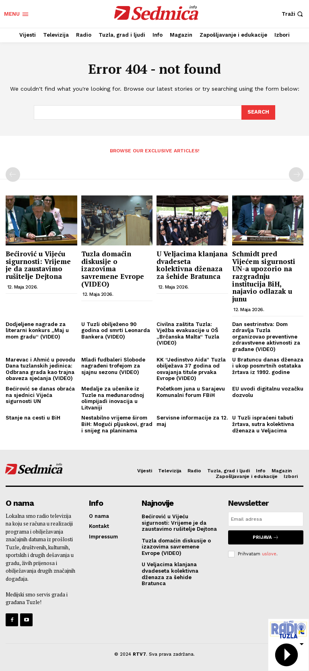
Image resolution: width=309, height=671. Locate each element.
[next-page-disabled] (296, 174)
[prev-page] (13, 174)
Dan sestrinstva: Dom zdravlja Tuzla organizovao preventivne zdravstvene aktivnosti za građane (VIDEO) (266, 336)
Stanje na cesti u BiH (33, 418)
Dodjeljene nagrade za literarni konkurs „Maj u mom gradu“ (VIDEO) (37, 330)
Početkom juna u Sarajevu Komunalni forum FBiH (191, 392)
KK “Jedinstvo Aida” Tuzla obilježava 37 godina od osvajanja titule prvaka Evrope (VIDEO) (191, 369)
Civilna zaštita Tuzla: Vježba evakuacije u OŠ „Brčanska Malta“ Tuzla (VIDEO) (188, 333)
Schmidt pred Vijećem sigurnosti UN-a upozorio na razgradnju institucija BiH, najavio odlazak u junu (263, 276)
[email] (265, 519)
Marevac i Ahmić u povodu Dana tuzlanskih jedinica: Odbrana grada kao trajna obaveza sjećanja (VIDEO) (40, 369)
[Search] (258, 112)
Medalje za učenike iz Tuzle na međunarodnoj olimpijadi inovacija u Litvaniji (112, 398)
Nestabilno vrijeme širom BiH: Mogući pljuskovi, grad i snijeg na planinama (116, 424)
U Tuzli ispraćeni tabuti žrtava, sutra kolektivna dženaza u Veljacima (263, 424)
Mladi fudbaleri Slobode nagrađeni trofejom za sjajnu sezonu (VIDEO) (113, 366)
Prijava (266, 537)
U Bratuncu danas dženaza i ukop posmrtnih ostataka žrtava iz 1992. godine (267, 366)
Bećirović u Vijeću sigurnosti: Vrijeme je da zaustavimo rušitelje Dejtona (38, 265)
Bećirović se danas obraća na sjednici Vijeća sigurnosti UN (40, 395)
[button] (293, 14)
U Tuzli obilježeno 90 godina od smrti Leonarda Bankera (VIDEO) (115, 330)
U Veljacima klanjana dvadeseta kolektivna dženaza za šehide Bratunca (192, 265)
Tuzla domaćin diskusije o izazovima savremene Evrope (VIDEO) (112, 269)
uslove (269, 554)
